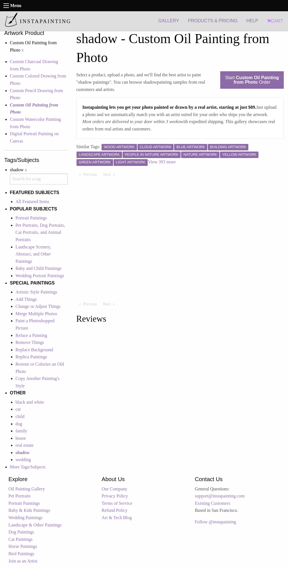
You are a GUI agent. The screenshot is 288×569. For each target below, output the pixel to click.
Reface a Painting (31, 335)
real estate (24, 445)
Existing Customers (212, 503)
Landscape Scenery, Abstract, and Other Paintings (33, 254)
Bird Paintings (21, 553)
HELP (252, 20)
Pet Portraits (19, 496)
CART (275, 21)
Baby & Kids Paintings (29, 510)
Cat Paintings (20, 539)
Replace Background (34, 349)
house (20, 438)
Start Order (252, 80)
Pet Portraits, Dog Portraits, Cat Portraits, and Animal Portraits (40, 232)
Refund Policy (114, 510)
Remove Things (29, 342)
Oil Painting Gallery (26, 488)
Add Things (26, 299)
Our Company (114, 488)
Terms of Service (117, 503)
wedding (23, 459)
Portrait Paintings (31, 217)
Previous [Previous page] (91, 174)
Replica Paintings (31, 356)
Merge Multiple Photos (36, 313)
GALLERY (168, 20)
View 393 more (162, 161)
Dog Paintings (21, 532)
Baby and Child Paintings (38, 268)
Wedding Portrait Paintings (39, 275)
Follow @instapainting (215, 521)
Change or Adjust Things (37, 306)
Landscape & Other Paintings (35, 525)
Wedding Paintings (25, 517)
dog (18, 423)
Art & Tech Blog (117, 517)
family (21, 430)
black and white (29, 402)
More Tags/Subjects (28, 466)
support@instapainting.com (220, 496)
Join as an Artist (22, 561)
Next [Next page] (110, 174)
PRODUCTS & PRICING (212, 20)
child (19, 416)
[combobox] (39, 179)
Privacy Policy (115, 496)
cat (18, 409)
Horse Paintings (22, 546)
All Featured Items (32, 201)
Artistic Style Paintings (36, 292)
